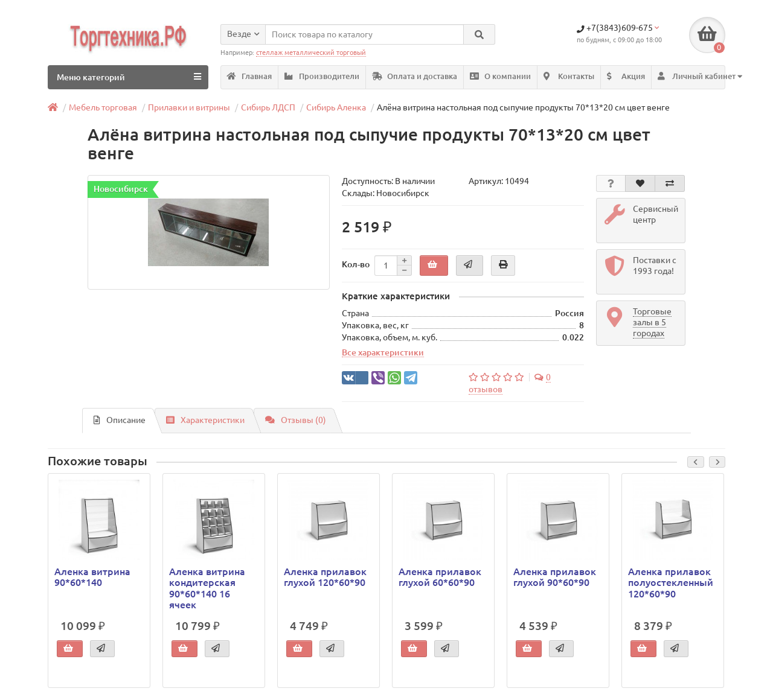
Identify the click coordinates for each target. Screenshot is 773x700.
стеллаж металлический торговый (311, 52)
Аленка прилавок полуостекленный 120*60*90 (670, 582)
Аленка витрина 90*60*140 (92, 577)
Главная (249, 76)
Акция (626, 76)
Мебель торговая (103, 107)
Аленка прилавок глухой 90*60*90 (554, 577)
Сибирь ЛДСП (268, 107)
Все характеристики (383, 353)
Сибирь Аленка (336, 107)
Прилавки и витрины (189, 107)
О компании (500, 76)
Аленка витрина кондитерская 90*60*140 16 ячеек (207, 588)
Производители (321, 76)
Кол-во (356, 264)
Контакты (569, 76)
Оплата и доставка (414, 76)
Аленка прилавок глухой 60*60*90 (440, 577)
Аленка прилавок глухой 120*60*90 (325, 577)
